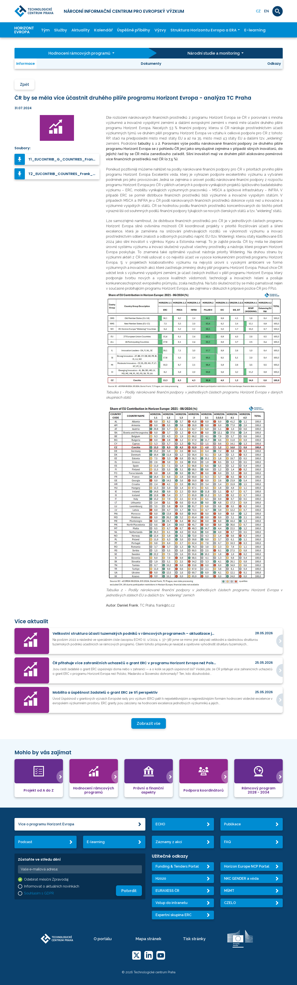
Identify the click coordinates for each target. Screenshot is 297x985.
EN (266, 11)
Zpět (24, 84)
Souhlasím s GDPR (39, 893)
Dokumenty (151, 63)
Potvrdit (128, 890)
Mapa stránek (148, 938)
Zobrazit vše (149, 723)
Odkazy (274, 63)
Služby (60, 30)
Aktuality (80, 30)
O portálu (103, 938)
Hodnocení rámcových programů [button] (79, 53)
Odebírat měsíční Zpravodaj (46, 879)
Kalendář (103, 30)
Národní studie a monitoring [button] (214, 53)
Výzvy (160, 30)
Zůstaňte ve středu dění (39, 859)
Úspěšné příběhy (133, 30)
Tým (45, 30)
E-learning (255, 30)
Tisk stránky (194, 938)
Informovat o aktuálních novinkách (51, 886)
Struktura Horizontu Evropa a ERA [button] (203, 30)
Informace (25, 63)
